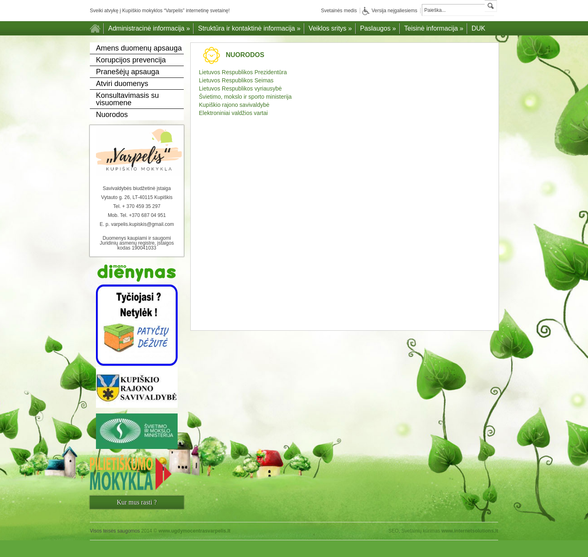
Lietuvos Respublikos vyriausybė (240, 88)
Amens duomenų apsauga (139, 48)
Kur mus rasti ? (137, 502)
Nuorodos (112, 115)
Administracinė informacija (149, 28)
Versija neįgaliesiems (389, 10)
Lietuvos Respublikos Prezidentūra (243, 72)
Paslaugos (378, 28)
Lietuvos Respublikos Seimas (236, 80)
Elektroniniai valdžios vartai (233, 113)
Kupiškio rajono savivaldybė (234, 105)
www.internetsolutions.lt (469, 531)
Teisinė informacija (433, 28)
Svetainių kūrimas (420, 531)
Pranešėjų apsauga (127, 72)
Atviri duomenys (122, 84)
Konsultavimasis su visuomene (127, 99)
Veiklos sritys (330, 28)
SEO (393, 531)
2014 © (186, 531)
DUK (479, 28)
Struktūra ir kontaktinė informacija (249, 28)
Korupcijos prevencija (131, 60)
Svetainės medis (339, 10)
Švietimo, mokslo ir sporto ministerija (245, 96)
